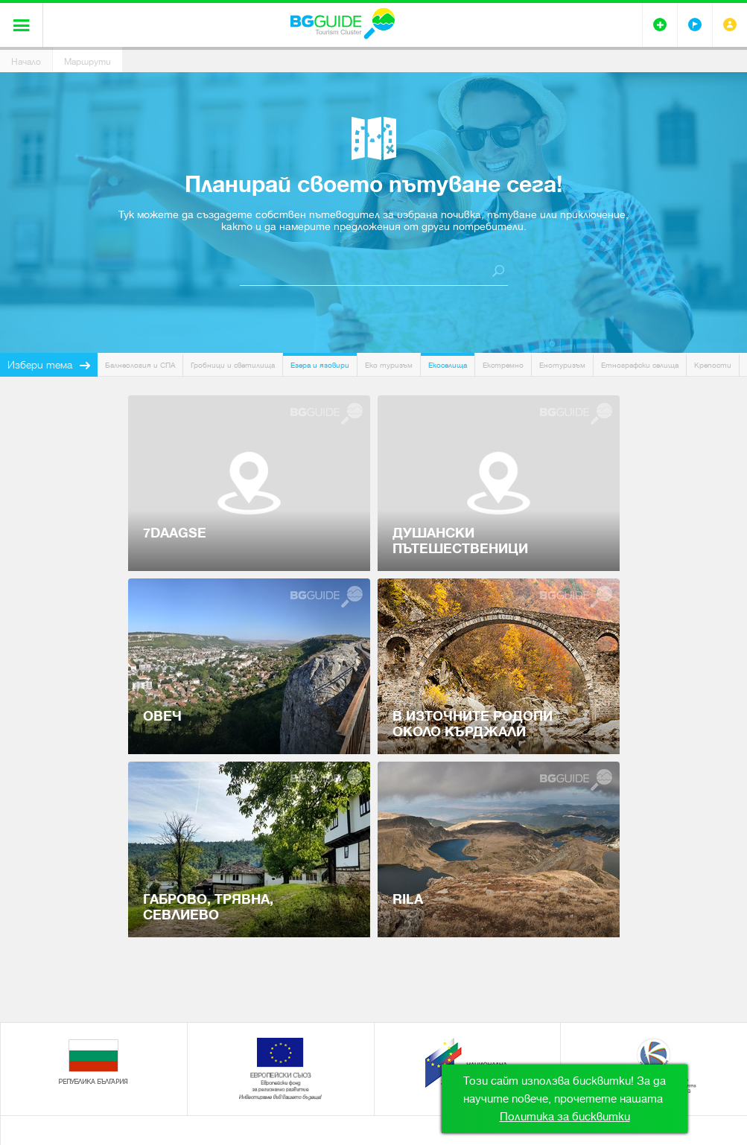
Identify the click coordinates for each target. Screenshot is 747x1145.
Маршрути (87, 62)
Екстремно (503, 365)
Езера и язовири (319, 365)
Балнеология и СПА (140, 365)
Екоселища (447, 365)
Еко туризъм (389, 365)
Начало (26, 62)
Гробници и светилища (233, 365)
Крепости (712, 365)
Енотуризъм (562, 365)
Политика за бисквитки (565, 1116)
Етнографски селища (639, 365)
